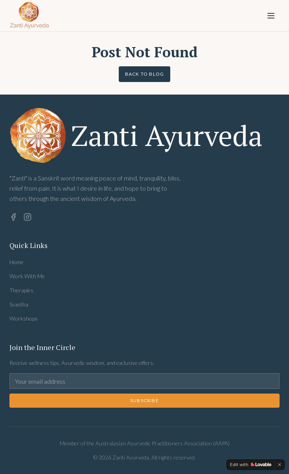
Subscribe (144, 400)
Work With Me (27, 276)
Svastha (18, 304)
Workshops (23, 318)
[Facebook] (13, 217)
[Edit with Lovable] (250, 464)
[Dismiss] (279, 464)
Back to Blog (144, 74)
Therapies (21, 290)
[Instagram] (27, 217)
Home (16, 262)
